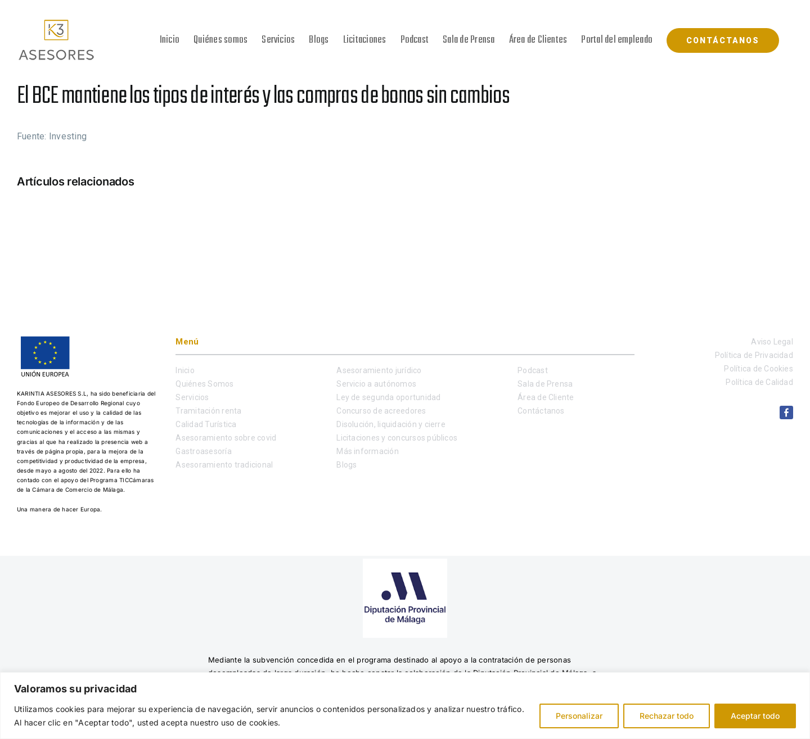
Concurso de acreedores (381, 410)
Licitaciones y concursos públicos (396, 437)
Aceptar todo (755, 715)
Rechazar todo (667, 715)
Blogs (346, 464)
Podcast (533, 370)
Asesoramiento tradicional (224, 464)
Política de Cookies (758, 368)
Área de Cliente (546, 397)
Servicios (192, 397)
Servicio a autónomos (376, 383)
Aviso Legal (772, 341)
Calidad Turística (206, 424)
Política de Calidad (759, 382)
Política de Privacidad (754, 355)
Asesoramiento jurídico (378, 370)
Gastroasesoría (203, 451)
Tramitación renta (208, 410)
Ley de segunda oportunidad (388, 397)
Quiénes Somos (204, 383)
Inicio (185, 370)
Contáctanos (541, 410)
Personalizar (579, 715)
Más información (367, 451)
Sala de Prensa (545, 383)
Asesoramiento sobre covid (226, 437)
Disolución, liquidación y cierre (391, 424)
